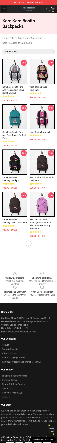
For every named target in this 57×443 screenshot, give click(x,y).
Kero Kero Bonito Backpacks (17, 42)
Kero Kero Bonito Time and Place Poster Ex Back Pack (14, 135)
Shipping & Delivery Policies (14, 376)
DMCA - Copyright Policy (13, 357)
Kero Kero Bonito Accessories (27, 38)
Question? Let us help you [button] (43, 439)
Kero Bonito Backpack (40, 132)
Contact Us (7, 388)
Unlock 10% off (51, 430)
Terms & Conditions (11, 349)
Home (5, 38)
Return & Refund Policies (13, 384)
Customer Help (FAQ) (12, 393)
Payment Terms (9, 380)
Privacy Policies (9, 353)
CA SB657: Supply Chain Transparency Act (21, 362)
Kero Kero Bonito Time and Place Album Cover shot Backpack (13, 90)
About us (6, 345)
